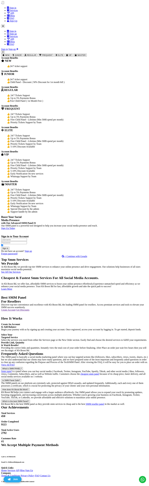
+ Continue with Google (74, 256)
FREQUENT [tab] (46, 55)
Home (4, 470)
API (10, 13)
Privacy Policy (27, 475)
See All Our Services (11, 272)
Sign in (11, 8)
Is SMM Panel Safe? (11, 380)
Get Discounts (22, 310)
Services (12, 10)
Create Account (8, 310)
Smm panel (6, 371)
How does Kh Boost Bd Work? (15, 389)
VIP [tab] (69, 55)
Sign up (12, 34)
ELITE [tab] (59, 55)
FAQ (10, 18)
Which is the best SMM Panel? (15, 401)
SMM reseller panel (95, 404)
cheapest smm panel (89, 374)
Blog (11, 15)
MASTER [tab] (80, 55)
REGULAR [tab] (30, 55)
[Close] (3, 52)
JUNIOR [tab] (17, 55)
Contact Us (45, 475)
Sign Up (29, 470)
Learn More (6, 289)
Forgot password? (9, 253)
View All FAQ (8, 365)
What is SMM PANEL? (12, 368)
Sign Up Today (8, 228)
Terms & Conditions (10, 475)
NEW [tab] (6, 55)
